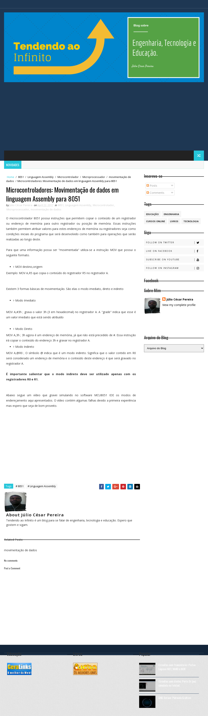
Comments (155, 193)
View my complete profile (179, 305)
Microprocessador (93, 177)
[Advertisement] (104, 118)
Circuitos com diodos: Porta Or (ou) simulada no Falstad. (177, 683)
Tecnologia (191, 221)
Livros (174, 221)
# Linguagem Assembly (42, 486)
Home (10, 177)
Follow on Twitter (175, 242)
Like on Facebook (175, 251)
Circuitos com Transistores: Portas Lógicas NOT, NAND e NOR (177, 667)
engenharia (171, 214)
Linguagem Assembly (41, 177)
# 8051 (20, 486)
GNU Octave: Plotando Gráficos (174, 698)
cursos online (155, 221)
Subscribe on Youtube (175, 259)
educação (152, 214)
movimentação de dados (46, 209)
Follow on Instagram (175, 268)
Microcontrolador (68, 177)
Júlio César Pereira (179, 299)
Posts (151, 185)
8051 (21, 177)
